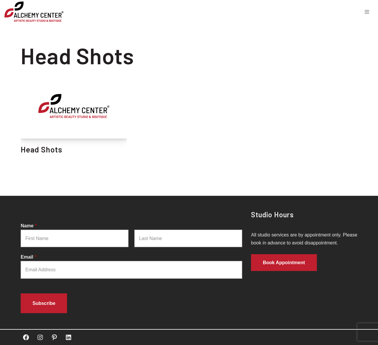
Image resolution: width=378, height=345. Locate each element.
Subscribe (43, 303)
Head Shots (41, 149)
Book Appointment (284, 262)
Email (28, 256)
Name (29, 225)
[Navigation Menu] (367, 12)
